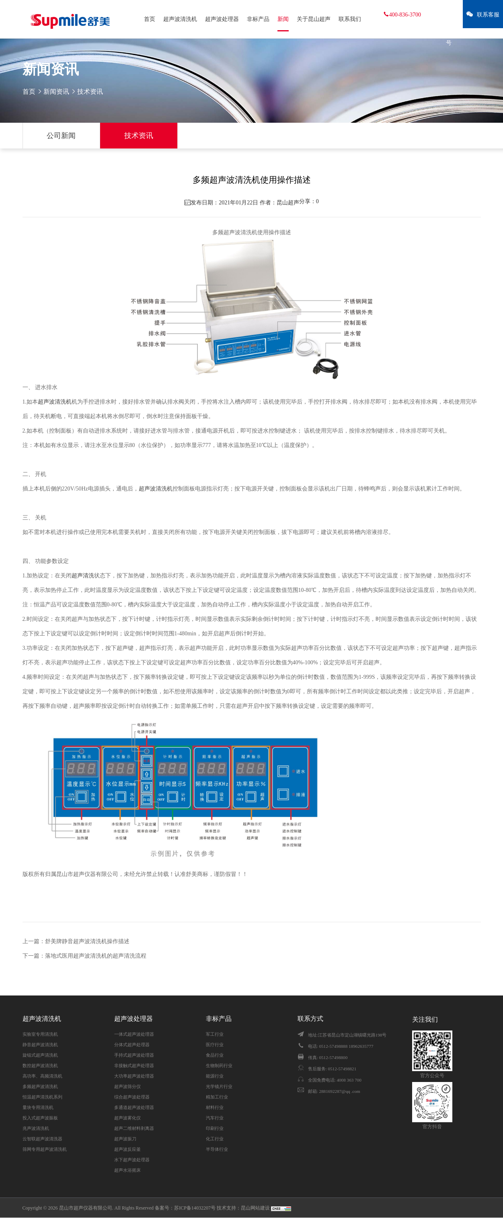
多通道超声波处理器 (134, 1107)
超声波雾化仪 (127, 1117)
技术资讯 (138, 136)
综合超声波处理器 (132, 1096)
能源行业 (215, 1076)
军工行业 (215, 1034)
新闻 (283, 19)
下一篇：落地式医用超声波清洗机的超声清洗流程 (84, 956)
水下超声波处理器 (132, 1159)
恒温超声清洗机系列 (42, 1096)
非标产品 (258, 19)
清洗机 (63, 402)
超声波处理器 (222, 19)
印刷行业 (215, 1128)
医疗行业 (215, 1044)
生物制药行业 (219, 1065)
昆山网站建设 (256, 1208)
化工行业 (215, 1138)
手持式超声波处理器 (134, 1055)
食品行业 (215, 1055)
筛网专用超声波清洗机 (45, 1149)
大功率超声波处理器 (134, 1076)
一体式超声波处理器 (134, 1034)
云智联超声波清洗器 (42, 1138)
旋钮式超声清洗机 (40, 1055)
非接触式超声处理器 (134, 1065)
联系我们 (350, 19)
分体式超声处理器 (132, 1044)
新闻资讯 (56, 91)
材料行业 (215, 1107)
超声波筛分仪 (127, 1086)
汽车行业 (215, 1117)
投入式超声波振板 (40, 1117)
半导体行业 (217, 1149)
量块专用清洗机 (38, 1107)
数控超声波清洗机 (40, 1065)
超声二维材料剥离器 (134, 1128)
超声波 (46, 402)
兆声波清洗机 (36, 1128)
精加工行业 (217, 1096)
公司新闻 (61, 136)
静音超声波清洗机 (40, 1044)
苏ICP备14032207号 (195, 1208)
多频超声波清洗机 (40, 1086)
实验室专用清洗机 (40, 1034)
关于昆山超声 (314, 19)
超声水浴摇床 (127, 1170)
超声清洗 (83, 576)
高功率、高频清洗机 (42, 1076)
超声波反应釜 (127, 1149)
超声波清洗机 (180, 19)
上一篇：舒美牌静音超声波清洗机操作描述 (76, 941)
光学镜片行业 (219, 1086)
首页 (149, 19)
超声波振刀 (125, 1138)
